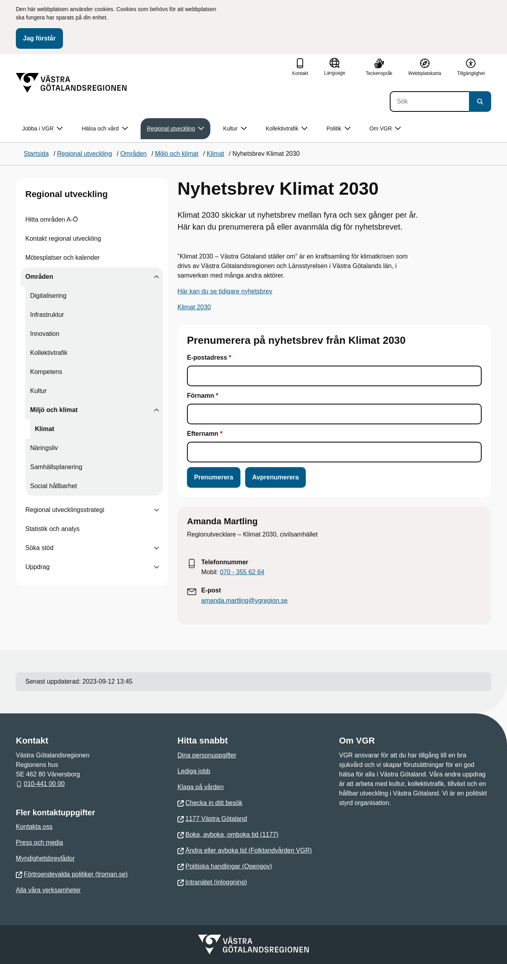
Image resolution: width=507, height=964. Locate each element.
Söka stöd (39, 547)
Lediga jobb (193, 771)
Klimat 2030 (194, 307)
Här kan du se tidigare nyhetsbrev (224, 291)
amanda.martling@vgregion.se (244, 600)
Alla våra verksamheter (48, 890)
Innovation (44, 333)
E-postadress (207, 357)
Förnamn (200, 395)
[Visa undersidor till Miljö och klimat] (156, 410)
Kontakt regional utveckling (63, 238)
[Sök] (429, 101)
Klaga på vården (200, 787)
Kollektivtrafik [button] (286, 129)
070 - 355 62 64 (242, 572)
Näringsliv (44, 448)
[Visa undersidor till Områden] (156, 277)
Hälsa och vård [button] (105, 129)
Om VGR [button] (385, 129)
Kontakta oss (34, 826)
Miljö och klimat (54, 409)
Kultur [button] (235, 129)
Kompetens (46, 371)
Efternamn (203, 433)
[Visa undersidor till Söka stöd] (156, 548)
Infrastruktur (47, 314)
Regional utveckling (66, 194)
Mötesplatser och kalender (62, 257)
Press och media (39, 842)
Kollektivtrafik (48, 352)
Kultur (38, 390)
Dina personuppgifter (206, 755)
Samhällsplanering (56, 467)
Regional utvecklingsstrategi (64, 509)
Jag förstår (39, 38)
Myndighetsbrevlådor (45, 858)
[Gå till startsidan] (71, 83)
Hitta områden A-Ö (51, 219)
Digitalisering (48, 295)
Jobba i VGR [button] (42, 129)
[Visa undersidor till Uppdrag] (156, 567)
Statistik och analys (52, 528)
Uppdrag (37, 566)
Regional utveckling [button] (175, 129)
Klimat (44, 428)
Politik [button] (338, 129)
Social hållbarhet (53, 486)
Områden (39, 276)
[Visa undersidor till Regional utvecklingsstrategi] (156, 510)
